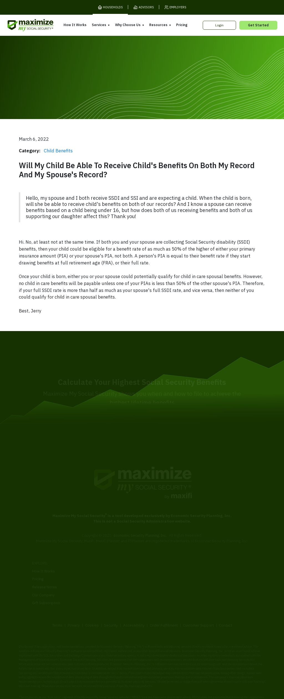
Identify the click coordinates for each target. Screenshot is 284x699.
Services (99, 25)
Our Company (43, 574)
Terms (57, 604)
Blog (204, 584)
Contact (225, 604)
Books (206, 560)
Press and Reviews (160, 585)
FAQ (204, 592)
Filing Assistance (102, 570)
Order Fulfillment (164, 604)
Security (111, 604)
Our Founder (154, 569)
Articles (207, 568)
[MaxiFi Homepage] (22, 25)
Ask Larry (208, 576)
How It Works (75, 25)
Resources (158, 25)
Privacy (74, 604)
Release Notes (44, 566)
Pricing (181, 25)
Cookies (92, 604)
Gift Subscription (46, 582)
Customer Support (198, 604)
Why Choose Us (128, 25)
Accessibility (133, 604)
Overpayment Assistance (109, 578)
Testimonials (154, 577)
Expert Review (100, 562)
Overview (96, 554)
